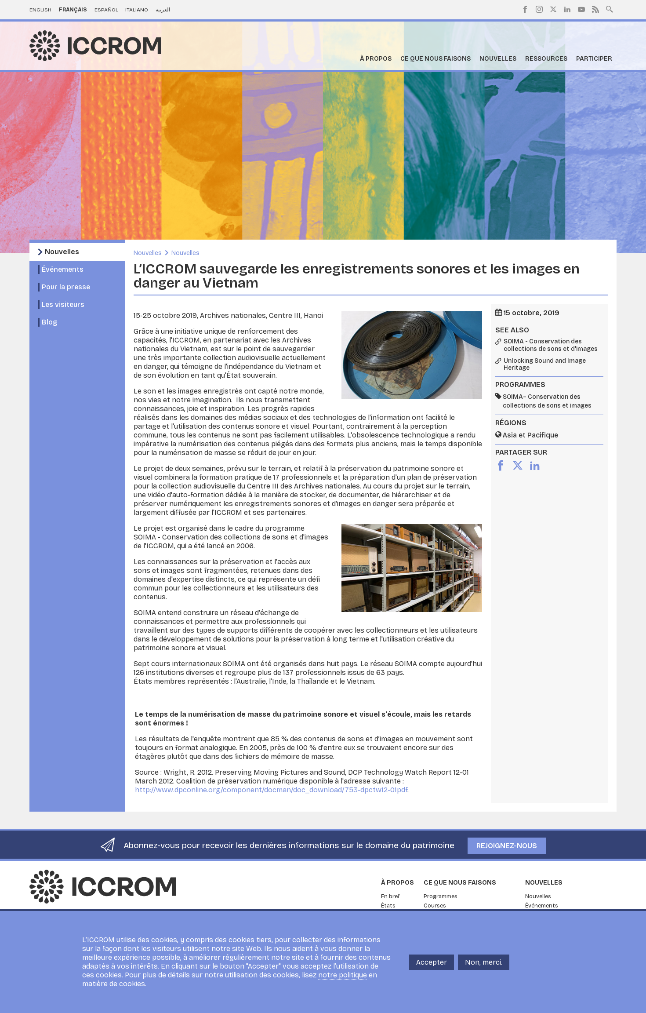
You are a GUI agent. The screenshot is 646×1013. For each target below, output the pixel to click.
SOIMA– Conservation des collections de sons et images (547, 401)
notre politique (342, 975)
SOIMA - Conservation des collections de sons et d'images (551, 345)
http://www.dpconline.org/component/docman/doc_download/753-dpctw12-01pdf (271, 790)
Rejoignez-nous (506, 846)
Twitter (553, 9)
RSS (595, 9)
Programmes (440, 896)
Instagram (539, 9)
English (40, 10)
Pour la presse (66, 287)
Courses (435, 905)
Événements (62, 269)
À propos (376, 58)
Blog (49, 322)
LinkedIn (567, 9)
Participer (594, 58)
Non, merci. (483, 962)
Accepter (431, 962)
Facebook (525, 9)
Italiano (136, 10)
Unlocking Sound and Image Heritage (545, 364)
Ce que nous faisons (435, 58)
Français (73, 10)
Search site (609, 8)
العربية (163, 10)
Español (106, 10)
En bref (390, 896)
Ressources (546, 58)
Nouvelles (497, 58)
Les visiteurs (63, 304)
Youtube (581, 9)
